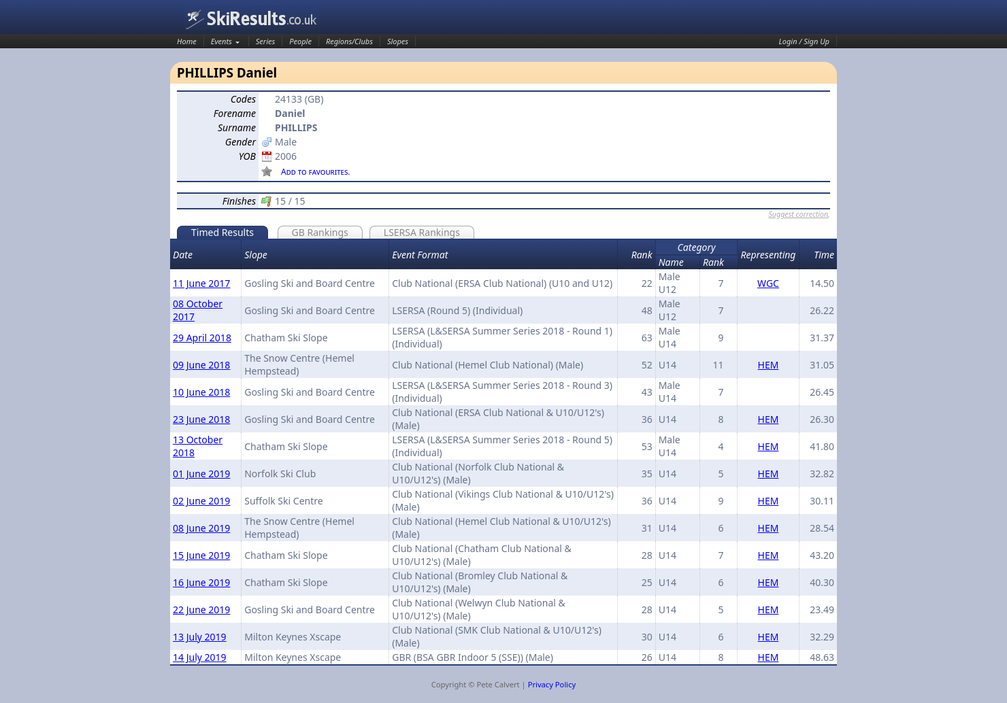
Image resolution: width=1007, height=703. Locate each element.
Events (221, 41)
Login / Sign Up (804, 41)
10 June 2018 (201, 391)
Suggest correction (798, 214)
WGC (768, 283)
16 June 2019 (201, 582)
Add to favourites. (315, 171)
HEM (768, 364)
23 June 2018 (201, 419)
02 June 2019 (201, 500)
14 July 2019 (200, 657)
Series (266, 41)
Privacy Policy (552, 684)
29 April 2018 (202, 337)
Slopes (397, 41)
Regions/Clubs (349, 41)
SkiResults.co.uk (252, 18)
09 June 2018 (201, 364)
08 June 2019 (201, 527)
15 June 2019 (201, 555)
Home (187, 41)
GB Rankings (320, 232)
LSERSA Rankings (422, 232)
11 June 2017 (201, 283)
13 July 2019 (200, 636)
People (300, 41)
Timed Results (222, 232)
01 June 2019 (201, 473)
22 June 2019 (201, 609)
